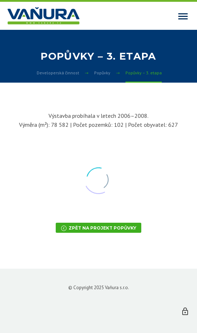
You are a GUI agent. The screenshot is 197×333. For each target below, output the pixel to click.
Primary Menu (183, 16)
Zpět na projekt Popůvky (98, 228)
